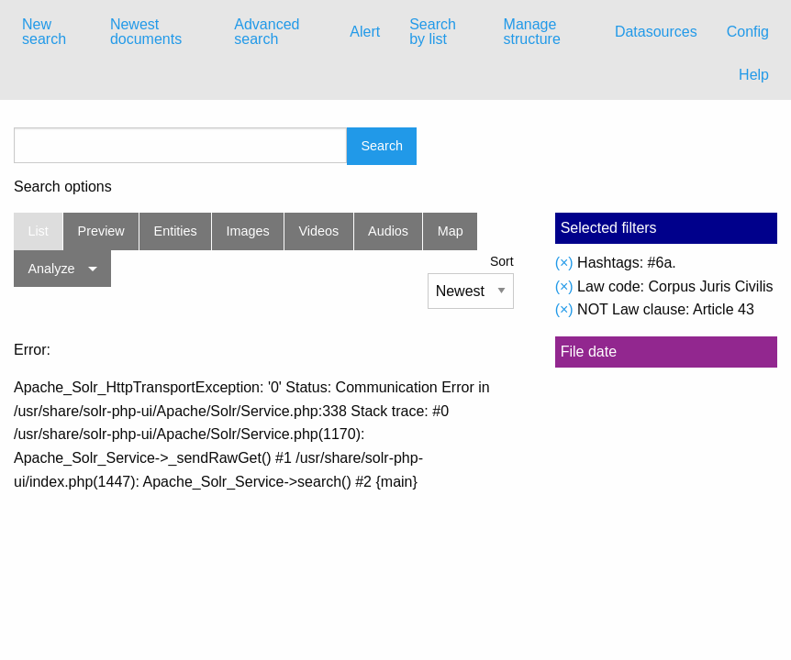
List (38, 231)
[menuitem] (51, 32)
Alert (365, 31)
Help (754, 74)
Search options (63, 187)
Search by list (432, 31)
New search (44, 31)
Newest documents (146, 31)
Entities (175, 231)
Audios (388, 231)
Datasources (656, 31)
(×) (564, 262)
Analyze (51, 268)
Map (450, 231)
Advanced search (266, 31)
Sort (502, 261)
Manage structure (532, 31)
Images (248, 231)
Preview (101, 231)
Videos (319, 231)
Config (748, 31)
